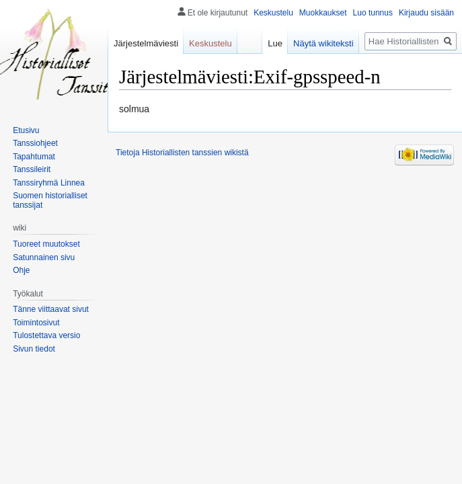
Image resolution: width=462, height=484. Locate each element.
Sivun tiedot (34, 349)
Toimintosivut (36, 322)
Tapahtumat (34, 156)
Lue (275, 43)
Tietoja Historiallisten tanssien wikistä (182, 152)
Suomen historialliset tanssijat (50, 200)
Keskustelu (273, 12)
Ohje (21, 270)
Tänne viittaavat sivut (51, 309)
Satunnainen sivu (44, 257)
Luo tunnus (373, 12)
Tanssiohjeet (35, 143)
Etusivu (26, 130)
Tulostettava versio (46, 335)
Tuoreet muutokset (46, 244)
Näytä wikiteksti (323, 43)
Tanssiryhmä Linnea (49, 183)
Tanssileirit (31, 169)
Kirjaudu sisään (426, 12)
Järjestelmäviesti (146, 43)
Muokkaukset (323, 12)
